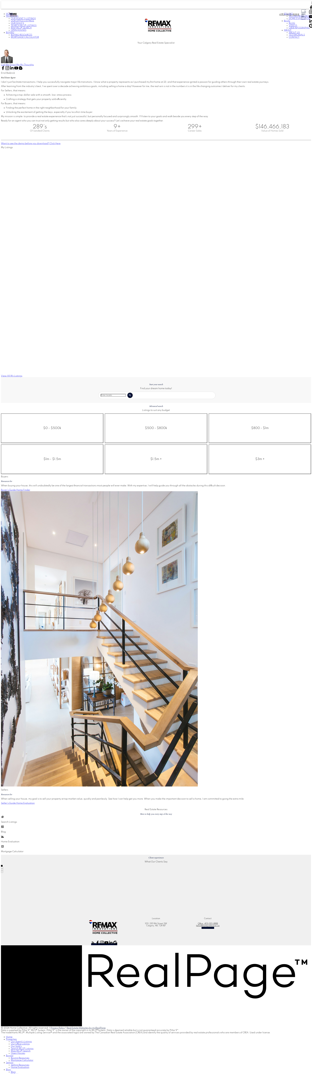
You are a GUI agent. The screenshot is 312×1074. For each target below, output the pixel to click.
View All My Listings (11, 376)
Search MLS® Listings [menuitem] (24, 25)
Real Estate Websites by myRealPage (86, 1028)
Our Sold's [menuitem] (17, 23)
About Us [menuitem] (294, 32)
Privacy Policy (58, 1028)
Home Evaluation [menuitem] (20, 1067)
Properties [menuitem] (11, 1039)
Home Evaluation (25, 803)
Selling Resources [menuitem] (20, 1065)
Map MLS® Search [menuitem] (21, 28)
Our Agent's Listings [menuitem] (23, 18)
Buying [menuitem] (10, 32)
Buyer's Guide (8, 490)
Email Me (15, 65)
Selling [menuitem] (9, 1063)
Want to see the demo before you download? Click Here (31, 143)
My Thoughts (27, 65)
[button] (5, 65)
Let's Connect (208, 928)
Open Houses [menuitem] (18, 30)
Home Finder (23, 490)
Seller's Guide (8, 803)
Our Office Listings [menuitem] (22, 21)
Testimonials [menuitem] (297, 35)
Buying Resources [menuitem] (21, 35)
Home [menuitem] (9, 1037)
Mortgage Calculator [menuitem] (25, 37)
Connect (303, 14)
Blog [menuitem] (8, 1070)
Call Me (5, 65)
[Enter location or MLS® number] (113, 395)
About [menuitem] (287, 30)
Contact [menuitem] (294, 37)
